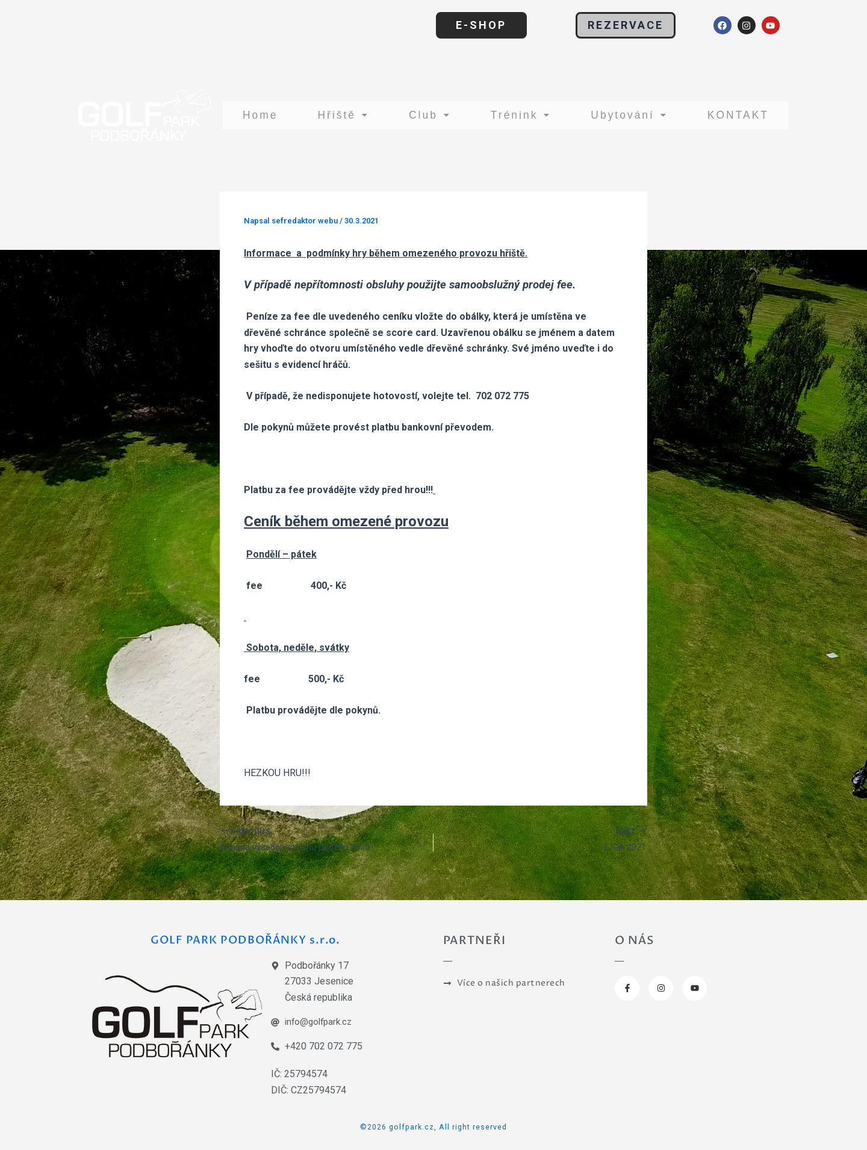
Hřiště (339, 114)
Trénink (512, 114)
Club (423, 114)
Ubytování (623, 114)
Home (259, 114)
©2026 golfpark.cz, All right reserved (434, 1126)
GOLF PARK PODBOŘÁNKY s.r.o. (250, 938)
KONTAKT (736, 114)
